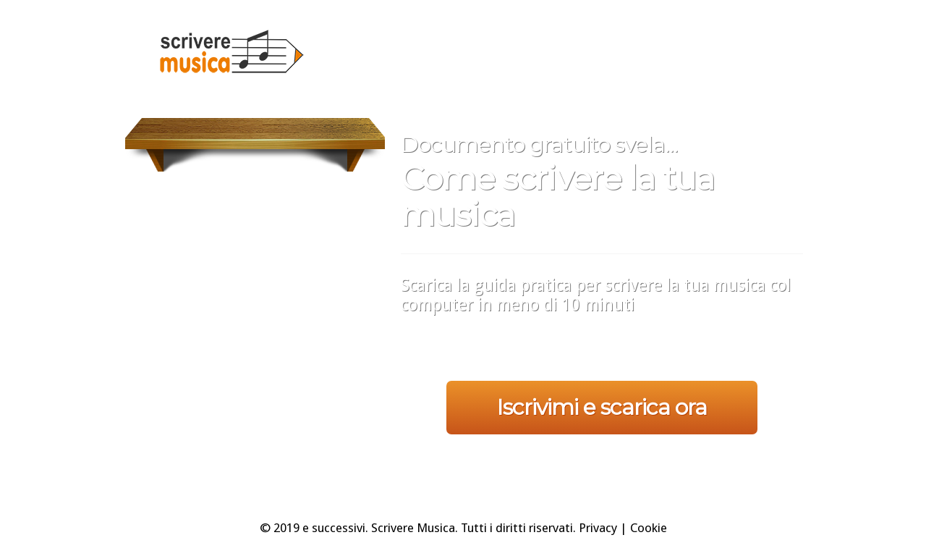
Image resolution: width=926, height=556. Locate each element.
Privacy (598, 528)
